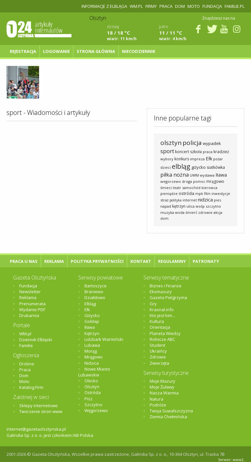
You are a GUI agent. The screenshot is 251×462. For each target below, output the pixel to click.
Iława (221, 175)
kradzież (221, 151)
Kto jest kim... (162, 315)
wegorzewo (170, 181)
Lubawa (92, 345)
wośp (200, 206)
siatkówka (216, 167)
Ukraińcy (158, 351)
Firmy (151, 6)
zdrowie (205, 212)
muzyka (167, 212)
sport (167, 151)
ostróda (186, 193)
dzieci (165, 167)
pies (217, 200)
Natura (156, 399)
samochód (191, 187)
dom (164, 218)
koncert (182, 151)
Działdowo (94, 297)
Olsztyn (91, 387)
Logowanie (56, 51)
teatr (177, 187)
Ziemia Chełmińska (168, 417)
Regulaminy (172, 261)
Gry (153, 304)
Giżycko (92, 315)
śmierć (191, 212)
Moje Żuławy (162, 387)
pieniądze (169, 193)
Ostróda (92, 392)
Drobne (26, 364)
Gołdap (91, 321)
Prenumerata (32, 304)
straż (164, 200)
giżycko (198, 167)
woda (180, 212)
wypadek (212, 143)
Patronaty (206, 261)
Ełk (209, 158)
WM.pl (136, 6)
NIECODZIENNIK (138, 51)
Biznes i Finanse (166, 286)
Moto (193, 6)
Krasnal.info (162, 309)
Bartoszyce (95, 286)
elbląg (181, 166)
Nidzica (91, 363)
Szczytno (93, 404)
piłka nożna (174, 174)
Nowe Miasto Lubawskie (94, 372)
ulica (190, 206)
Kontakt (140, 261)
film (207, 193)
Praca (165, 6)
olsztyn (171, 142)
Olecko (91, 381)
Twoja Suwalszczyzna (171, 411)
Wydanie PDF (32, 309)
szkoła (196, 151)
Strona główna (96, 51)
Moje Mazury (162, 381)
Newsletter (30, 292)
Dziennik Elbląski (35, 340)
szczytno (213, 206)
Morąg (90, 351)
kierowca (209, 187)
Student (157, 345)
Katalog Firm (31, 387)
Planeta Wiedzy (165, 333)
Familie (26, 345)
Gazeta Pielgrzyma (168, 297)
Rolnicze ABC (162, 339)
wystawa (207, 175)
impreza (197, 158)
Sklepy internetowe (38, 405)
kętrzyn (178, 206)
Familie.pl (234, 6)
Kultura (157, 321)
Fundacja (212, 6)
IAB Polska (83, 435)
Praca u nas (23, 261)
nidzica (205, 199)
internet (190, 200)
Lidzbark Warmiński (103, 339)
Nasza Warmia (164, 393)
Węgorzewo (96, 410)
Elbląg (90, 304)
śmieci (166, 187)
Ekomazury (161, 292)
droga (187, 181)
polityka (176, 200)
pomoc (199, 181)
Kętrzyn (91, 333)
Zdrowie (158, 357)
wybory (166, 158)
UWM (194, 175)
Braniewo (93, 292)
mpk (199, 193)
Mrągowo (93, 357)
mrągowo (215, 181)
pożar (218, 158)
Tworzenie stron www (40, 411)
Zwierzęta (159, 363)
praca (208, 151)
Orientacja (160, 327)
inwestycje (221, 193)
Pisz (88, 399)
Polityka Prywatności (97, 261)
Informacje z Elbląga (104, 6)
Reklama (54, 261)
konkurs (181, 159)
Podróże (158, 405)
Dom (180, 6)
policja (192, 142)
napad (165, 206)
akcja (218, 212)
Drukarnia (29, 315)
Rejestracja (23, 51)
